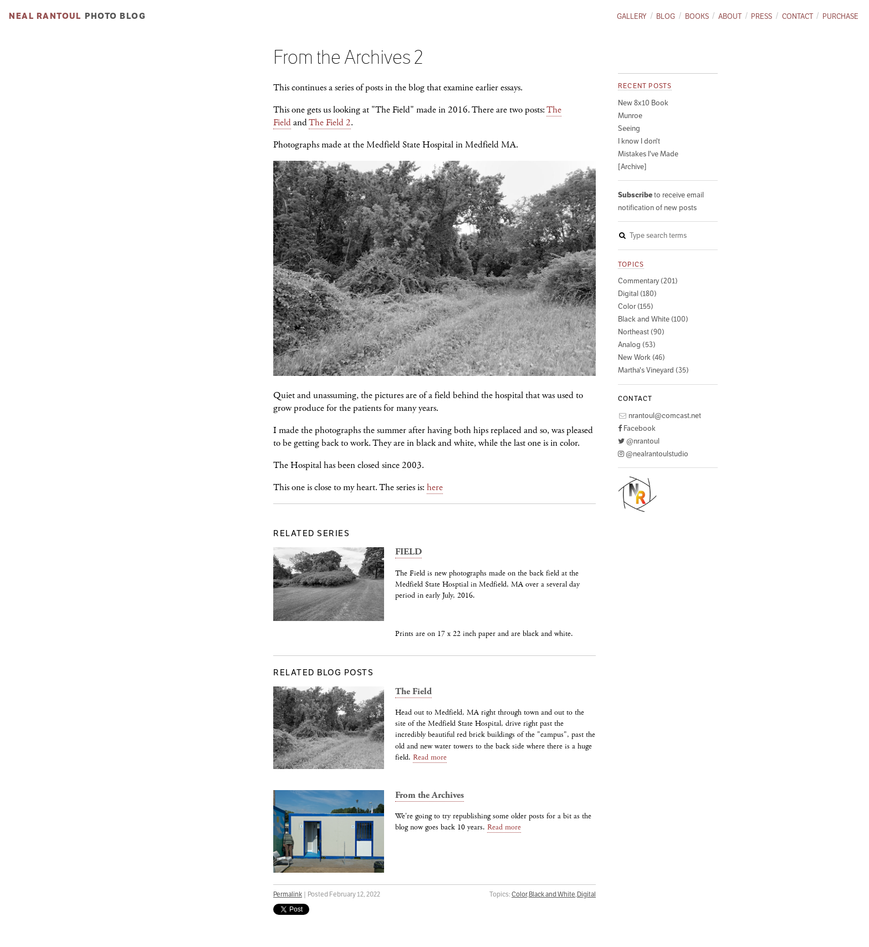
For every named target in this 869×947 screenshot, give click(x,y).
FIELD (408, 552)
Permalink (287, 894)
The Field (413, 691)
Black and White (552, 894)
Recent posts (645, 86)
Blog (665, 16)
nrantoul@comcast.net (659, 415)
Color (519, 894)
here (435, 487)
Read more (430, 757)
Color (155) (635, 306)
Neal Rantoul (45, 16)
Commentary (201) (648, 281)
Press (761, 16)
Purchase (840, 16)
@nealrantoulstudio (653, 454)
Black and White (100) (653, 319)
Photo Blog (115, 16)
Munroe (630, 115)
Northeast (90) (641, 332)
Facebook (637, 428)
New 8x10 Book (643, 103)
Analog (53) (637, 344)
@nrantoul (639, 441)
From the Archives (429, 795)
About (730, 16)
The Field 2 (330, 122)
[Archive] (632, 166)
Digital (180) (637, 293)
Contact (797, 16)
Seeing (629, 128)
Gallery (632, 16)
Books (697, 16)
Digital (586, 894)
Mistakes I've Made (648, 154)
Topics (631, 264)
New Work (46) (641, 357)
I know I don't (639, 141)
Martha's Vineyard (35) (653, 370)
